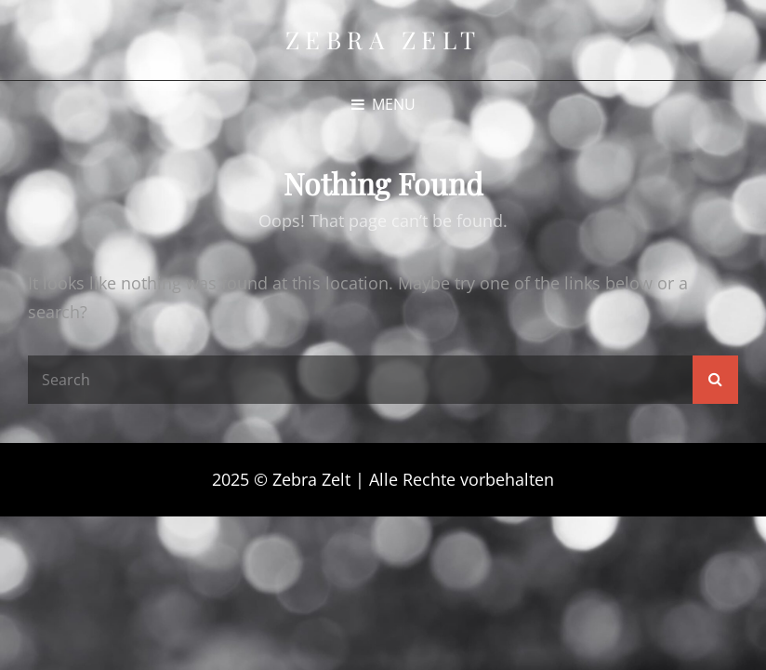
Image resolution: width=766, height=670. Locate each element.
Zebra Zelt (383, 39)
